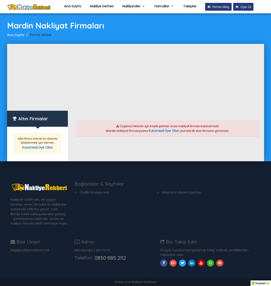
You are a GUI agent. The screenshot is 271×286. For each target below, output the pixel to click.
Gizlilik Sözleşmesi (94, 192)
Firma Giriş (218, 6)
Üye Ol (243, 6)
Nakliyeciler (131, 6)
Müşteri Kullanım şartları (181, 192)
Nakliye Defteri (101, 6)
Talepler (189, 6)
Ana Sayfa (72, 6)
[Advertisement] (135, 77)
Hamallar (162, 6)
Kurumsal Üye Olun (37, 147)
